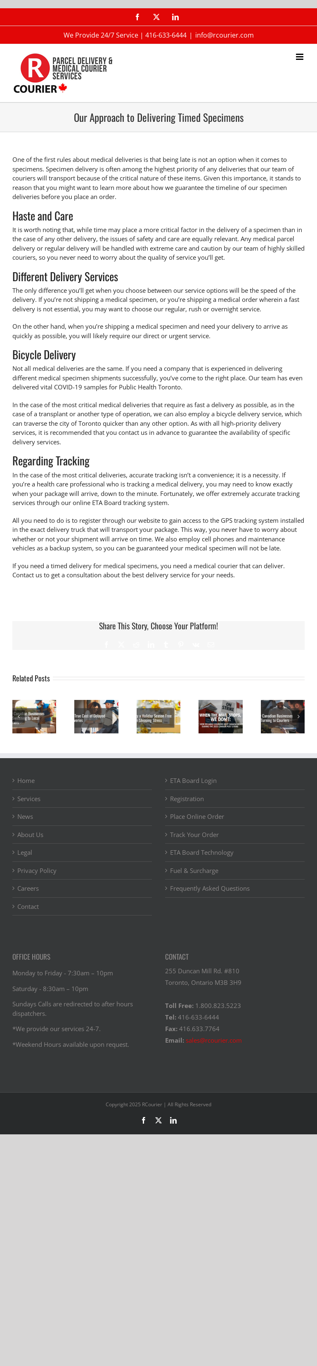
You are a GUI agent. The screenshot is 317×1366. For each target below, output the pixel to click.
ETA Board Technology (202, 852)
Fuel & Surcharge (194, 870)
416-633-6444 (166, 35)
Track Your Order (194, 834)
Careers (28, 888)
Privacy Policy (37, 870)
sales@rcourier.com (214, 1040)
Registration (187, 798)
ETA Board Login (193, 780)
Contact (28, 906)
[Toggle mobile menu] (300, 56)
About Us (30, 834)
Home (26, 780)
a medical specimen (128, 299)
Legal (24, 852)
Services (28, 798)
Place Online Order (197, 816)
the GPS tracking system (244, 520)
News (25, 816)
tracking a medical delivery (165, 484)
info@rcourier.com (224, 35)
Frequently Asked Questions (210, 888)
